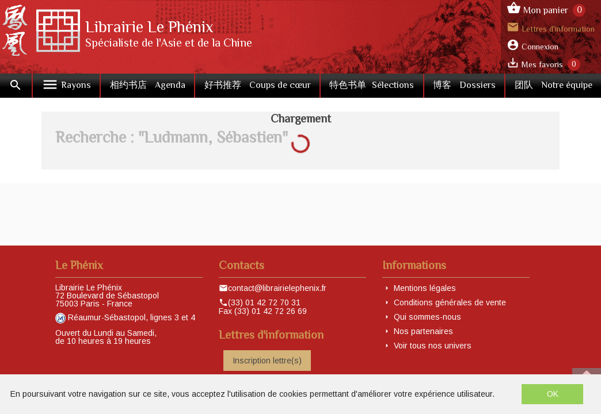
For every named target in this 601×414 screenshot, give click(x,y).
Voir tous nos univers (432, 345)
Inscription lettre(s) (267, 360)
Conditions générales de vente (450, 302)
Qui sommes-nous (427, 316)
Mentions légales (425, 288)
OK (552, 393)
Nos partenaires (423, 331)
